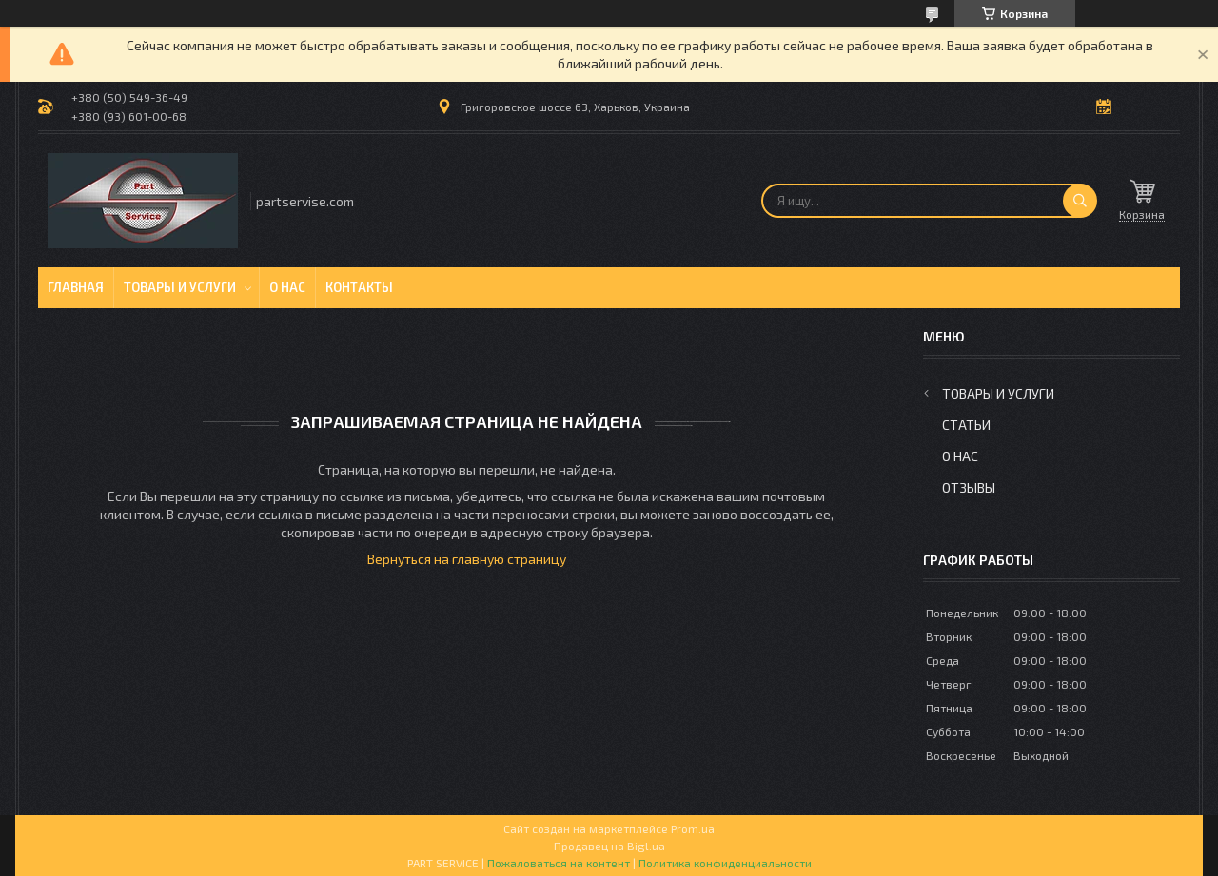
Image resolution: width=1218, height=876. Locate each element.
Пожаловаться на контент (558, 862)
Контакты (359, 287)
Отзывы (968, 487)
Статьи (966, 425)
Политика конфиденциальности (725, 862)
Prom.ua (693, 828)
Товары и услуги (180, 287)
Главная (76, 287)
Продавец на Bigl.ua (609, 845)
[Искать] (1080, 201)
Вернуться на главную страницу (466, 559)
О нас (287, 287)
